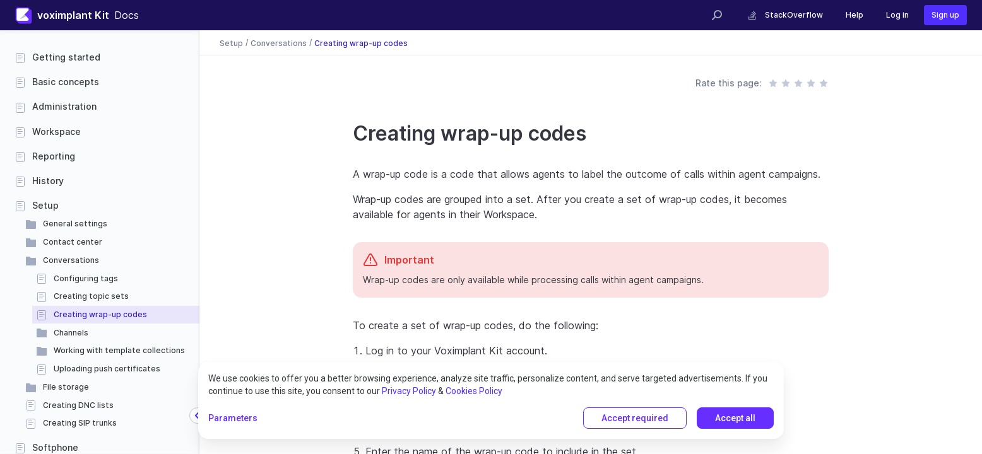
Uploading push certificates (107, 368)
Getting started (66, 57)
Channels (71, 332)
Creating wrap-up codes (100, 314)
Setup (45, 205)
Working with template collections (119, 350)
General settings (75, 223)
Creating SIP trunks (80, 423)
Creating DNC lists (78, 405)
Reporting (53, 156)
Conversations (71, 260)
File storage (66, 387)
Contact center (72, 242)
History (48, 180)
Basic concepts (65, 81)
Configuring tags (86, 278)
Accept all (735, 418)
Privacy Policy (409, 391)
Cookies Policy (474, 391)
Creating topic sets (91, 296)
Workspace (56, 131)
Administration (64, 106)
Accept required (634, 418)
